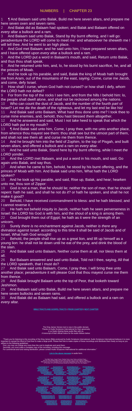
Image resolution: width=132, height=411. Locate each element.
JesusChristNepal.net (43, 380)
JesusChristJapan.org (88, 369)
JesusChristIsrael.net (43, 376)
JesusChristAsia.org (58, 366)
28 (3, 281)
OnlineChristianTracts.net (65, 398)
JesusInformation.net (61, 384)
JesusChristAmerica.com (56, 388)
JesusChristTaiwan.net (46, 381)
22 (3, 217)
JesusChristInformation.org (73, 368)
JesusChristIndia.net (57, 380)
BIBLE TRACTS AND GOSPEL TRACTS (50, 309)
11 (3, 112)
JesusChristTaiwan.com (44, 392)
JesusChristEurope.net (72, 376)
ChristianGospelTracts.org (48, 397)
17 (3, 167)
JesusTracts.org (73, 374)
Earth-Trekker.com (91, 389)
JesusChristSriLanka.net (88, 380)
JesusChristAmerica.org (57, 368)
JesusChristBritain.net (87, 376)
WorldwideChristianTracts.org (82, 397)
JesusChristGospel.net (72, 383)
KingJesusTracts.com (52, 403)
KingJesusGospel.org (85, 373)
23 (3, 226)
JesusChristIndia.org (57, 370)
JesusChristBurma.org (72, 370)
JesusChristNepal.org (42, 370)
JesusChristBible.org (59, 373)
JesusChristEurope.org (72, 366)
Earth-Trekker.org (87, 371)
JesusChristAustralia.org (74, 371)
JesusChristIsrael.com (42, 387)
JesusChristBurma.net (72, 380)
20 (3, 201)
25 (3, 251)
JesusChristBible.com (59, 393)
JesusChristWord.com (46, 393)
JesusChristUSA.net (42, 378)
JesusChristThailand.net (60, 381)
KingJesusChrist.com (52, 404)
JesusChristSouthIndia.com (58, 390)
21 (3, 209)
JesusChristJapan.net (88, 379)
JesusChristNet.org (90, 368)
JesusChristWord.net (46, 383)
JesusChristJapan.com (73, 392)
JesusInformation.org (61, 374)
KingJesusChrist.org (66, 404)
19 (3, 188)
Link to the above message (60, 353)
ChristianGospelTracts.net (48, 398)
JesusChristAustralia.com (87, 392)
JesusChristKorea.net (73, 379)
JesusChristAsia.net (58, 376)
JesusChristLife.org (48, 374)
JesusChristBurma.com (42, 389)
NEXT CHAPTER (91, 309)
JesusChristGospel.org (72, 373)
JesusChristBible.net (59, 383)
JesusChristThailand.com (58, 392)
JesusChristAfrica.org (43, 369)
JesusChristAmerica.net (57, 378)
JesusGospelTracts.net (82, 402)
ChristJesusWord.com (72, 393)
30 (3, 298)
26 (3, 260)
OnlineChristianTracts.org (65, 397)
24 (3, 239)
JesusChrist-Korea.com (76, 389)
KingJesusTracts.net (80, 403)
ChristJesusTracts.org (66, 400)
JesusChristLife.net (90, 378)
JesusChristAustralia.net (74, 381)
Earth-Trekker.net (87, 381)
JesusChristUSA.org (42, 368)
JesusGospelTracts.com (50, 402)
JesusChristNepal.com (41, 390)
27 (3, 268)
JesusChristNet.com (91, 388)
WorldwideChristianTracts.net (82, 398)
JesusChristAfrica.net (43, 379)
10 (3, 104)
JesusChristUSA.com (41, 388)
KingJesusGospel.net (85, 383)
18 (3, 179)
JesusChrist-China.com (90, 390)
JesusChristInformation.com (74, 388)
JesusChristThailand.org (60, 371)
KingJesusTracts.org (66, 403)
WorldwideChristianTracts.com (83, 395)
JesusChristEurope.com (73, 387)
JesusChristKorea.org (73, 369)
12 (3, 120)
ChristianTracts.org (83, 374)
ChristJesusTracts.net (81, 400)
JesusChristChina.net (58, 379)
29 (3, 289)
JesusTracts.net (72, 384)
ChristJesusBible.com (85, 393)
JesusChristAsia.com (57, 387)
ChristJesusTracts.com (51, 400)
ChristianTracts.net (83, 384)
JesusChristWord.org (46, 373)
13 (3, 129)
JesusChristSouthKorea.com (59, 389)
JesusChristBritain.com (89, 387)
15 (3, 150)
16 (3, 158)
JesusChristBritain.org (88, 366)
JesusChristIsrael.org (43, 366)
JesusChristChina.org (58, 369)
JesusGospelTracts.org (66, 402)
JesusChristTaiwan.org (46, 371)
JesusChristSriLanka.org (88, 370)
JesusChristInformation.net (73, 378)
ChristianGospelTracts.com (48, 395)
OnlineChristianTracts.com (65, 395)
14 (3, 142)
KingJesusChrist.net (80, 404)
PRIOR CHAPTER (75, 309)
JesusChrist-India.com (74, 390)
